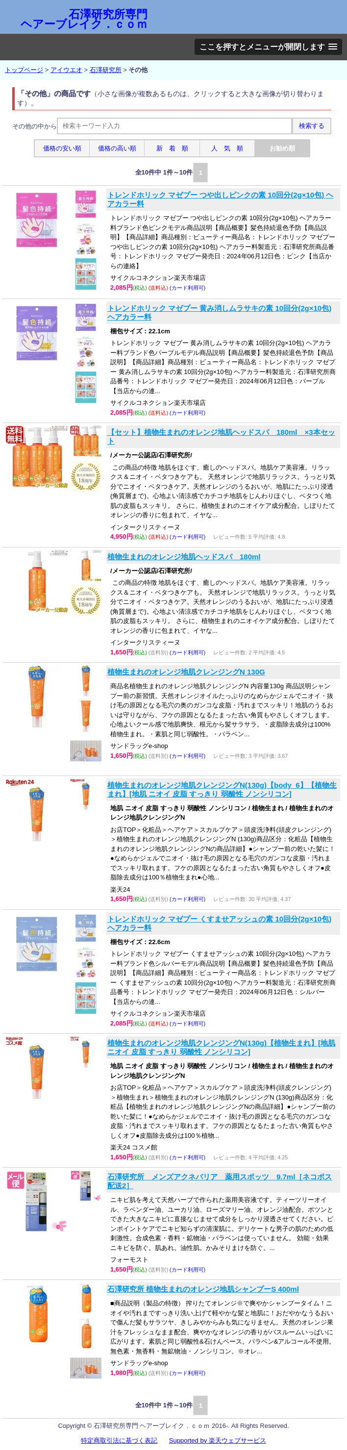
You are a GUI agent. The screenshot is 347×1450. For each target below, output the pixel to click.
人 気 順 (227, 148)
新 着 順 (172, 148)
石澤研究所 (106, 70)
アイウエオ (66, 70)
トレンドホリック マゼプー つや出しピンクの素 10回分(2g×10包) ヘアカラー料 (220, 199)
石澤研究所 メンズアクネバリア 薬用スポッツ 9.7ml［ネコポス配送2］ (219, 1181)
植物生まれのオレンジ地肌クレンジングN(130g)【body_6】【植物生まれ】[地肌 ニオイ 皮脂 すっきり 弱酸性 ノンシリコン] (222, 789)
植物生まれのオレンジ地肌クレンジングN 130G (186, 672)
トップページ (24, 70)
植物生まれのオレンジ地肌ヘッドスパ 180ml (184, 556)
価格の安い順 (62, 148)
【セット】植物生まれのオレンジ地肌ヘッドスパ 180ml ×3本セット (221, 436)
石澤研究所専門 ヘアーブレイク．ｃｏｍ (84, 19)
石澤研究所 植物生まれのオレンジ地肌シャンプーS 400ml (203, 1289)
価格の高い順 (117, 148)
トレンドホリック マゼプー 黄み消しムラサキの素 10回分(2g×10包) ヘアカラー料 (219, 312)
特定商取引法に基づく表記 (119, 1440)
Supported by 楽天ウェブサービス (217, 1440)
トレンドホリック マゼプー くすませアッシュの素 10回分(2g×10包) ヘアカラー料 (219, 923)
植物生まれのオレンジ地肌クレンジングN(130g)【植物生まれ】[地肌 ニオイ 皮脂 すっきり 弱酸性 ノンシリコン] (221, 1047)
